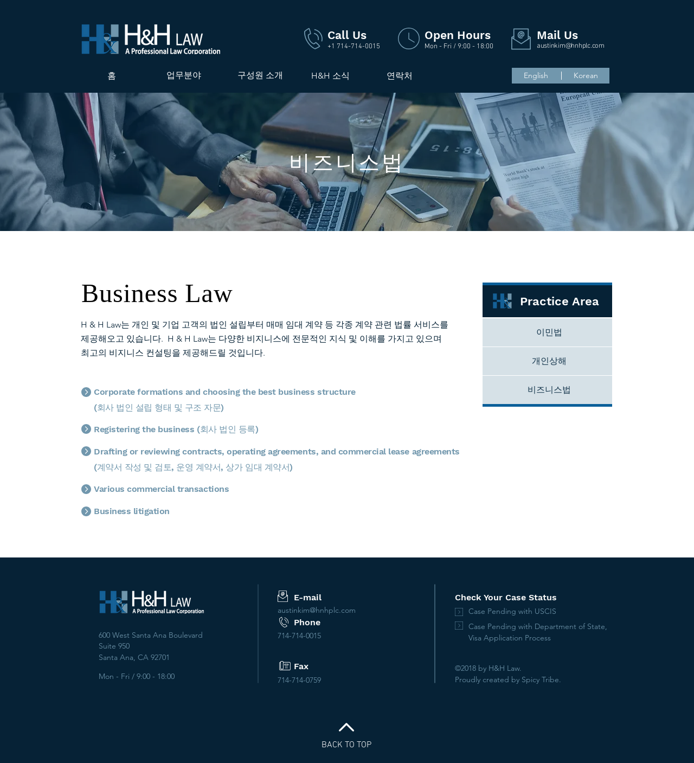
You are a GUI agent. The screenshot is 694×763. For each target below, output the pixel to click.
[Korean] (585, 75)
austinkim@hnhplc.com (571, 46)
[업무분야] (184, 75)
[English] (536, 76)
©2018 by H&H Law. (488, 668)
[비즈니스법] (549, 390)
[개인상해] (549, 361)
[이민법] (549, 332)
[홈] (111, 76)
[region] (184, 109)
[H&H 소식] (330, 76)
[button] (260, 75)
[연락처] (399, 76)
